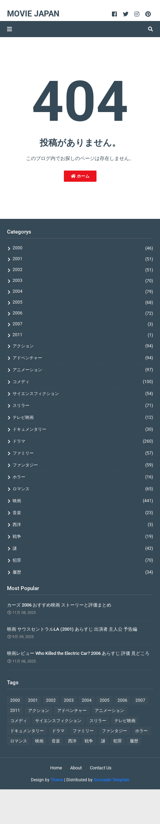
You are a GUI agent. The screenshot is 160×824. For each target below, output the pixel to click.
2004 (83, 291)
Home (56, 767)
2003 (83, 280)
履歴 (83, 572)
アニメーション (83, 369)
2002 (83, 269)
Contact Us (101, 767)
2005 (83, 302)
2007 (83, 324)
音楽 (83, 512)
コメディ (83, 381)
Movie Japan (33, 14)
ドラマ (83, 441)
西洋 (83, 524)
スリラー (83, 405)
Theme (57, 779)
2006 (83, 313)
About (76, 767)
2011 (83, 335)
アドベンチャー (83, 357)
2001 (83, 259)
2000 (83, 248)
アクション (83, 346)
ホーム (80, 176)
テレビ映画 (83, 417)
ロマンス (83, 488)
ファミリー (83, 453)
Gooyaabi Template (111, 779)
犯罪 (83, 560)
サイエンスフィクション (83, 393)
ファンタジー (83, 465)
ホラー (83, 477)
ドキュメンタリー (83, 429)
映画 (83, 500)
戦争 (83, 536)
